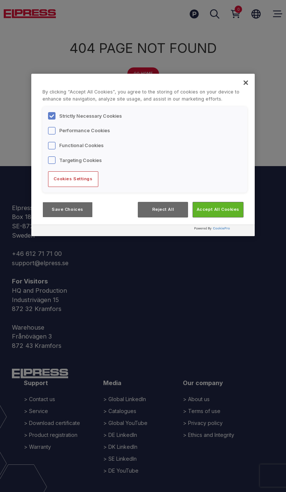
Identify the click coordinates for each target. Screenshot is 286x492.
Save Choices (67, 209)
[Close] (246, 82)
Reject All (163, 209)
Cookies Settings (73, 178)
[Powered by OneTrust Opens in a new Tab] (222, 231)
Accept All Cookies (218, 209)
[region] (143, 155)
